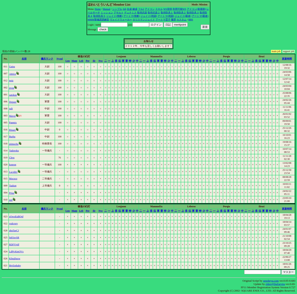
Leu (68, 60)
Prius (11, 193)
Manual (106, 9)
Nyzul (60, 58)
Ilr (94, 60)
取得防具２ (180, 12)
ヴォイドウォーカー (121, 19)
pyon (11, 88)
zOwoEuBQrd (16, 216)
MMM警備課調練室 (98, 19)
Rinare (12, 130)
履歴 (173, 19)
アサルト (119, 12)
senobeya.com (271, 280)
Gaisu (12, 66)
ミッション (107, 12)
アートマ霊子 (163, 19)
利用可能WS (179, 9)
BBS (190, 19)
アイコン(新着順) (196, 9)
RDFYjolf (14, 244)
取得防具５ (99, 16)
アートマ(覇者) (200, 16)
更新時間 (287, 58)
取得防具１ (167, 12)
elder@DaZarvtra (275, 284)
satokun (13, 95)
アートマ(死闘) (166, 16)
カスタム (181, 19)
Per (88, 60)
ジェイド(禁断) (114, 16)
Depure (12, 102)
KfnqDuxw (14, 258)
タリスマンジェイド (144, 19)
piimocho (13, 144)
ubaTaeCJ (14, 230)
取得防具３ (193, 12)
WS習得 (167, 9)
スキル (159, 9)
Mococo (13, 178)
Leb (81, 60)
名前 (24, 58)
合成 (129, 9)
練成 (134, 9)
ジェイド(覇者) (183, 16)
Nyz (100, 60)
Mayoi (12, 116)
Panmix (13, 122)
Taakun (12, 185)
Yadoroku (14, 150)
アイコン (150, 9)
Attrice (12, 74)
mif (11, 200)
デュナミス (130, 12)
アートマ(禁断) (131, 16)
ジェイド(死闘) (148, 16)
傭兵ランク (47, 58)
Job (124, 9)
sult (11, 108)
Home (98, 9)
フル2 (141, 9)
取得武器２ (154, 12)
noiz (11, 80)
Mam (74, 60)
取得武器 (142, 12)
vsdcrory (13, 223)
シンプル (117, 9)
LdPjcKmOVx (16, 251)
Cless (11, 157)
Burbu (12, 136)
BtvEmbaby (15, 265)
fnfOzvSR (14, 237)
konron (12, 164)
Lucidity (13, 172)
